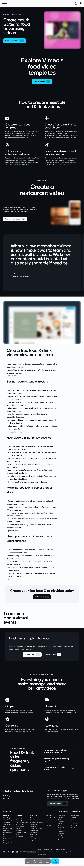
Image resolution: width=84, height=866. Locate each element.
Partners (60, 840)
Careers (73, 818)
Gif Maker (19, 831)
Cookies (72, 852)
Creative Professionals (37, 822)
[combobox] (31, 852)
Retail (32, 837)
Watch (60, 836)
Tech (31, 841)
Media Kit (61, 838)
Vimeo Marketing (49, 821)
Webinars (6, 831)
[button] (75, 3)
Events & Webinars (61, 826)
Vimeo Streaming (49, 825)
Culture (73, 820)
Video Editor (7, 822)
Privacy (45, 852)
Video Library (7, 833)
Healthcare (33, 834)
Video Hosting (7, 820)
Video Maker (7, 824)
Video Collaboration (7, 838)
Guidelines (61, 834)
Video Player (7, 818)
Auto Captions (20, 824)
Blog (59, 829)
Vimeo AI (6, 835)
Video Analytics (8, 841)
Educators (33, 824)
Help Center (61, 816)
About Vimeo (75, 816)
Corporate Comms (36, 828)
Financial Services (35, 839)
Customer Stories (61, 822)
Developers (61, 831)
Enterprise (33, 818)
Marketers (33, 826)
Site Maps (74, 828)
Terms (39, 852)
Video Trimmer (20, 826)
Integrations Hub (8, 843)
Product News (75, 826)
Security (18, 828)
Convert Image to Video (21, 833)
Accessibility (42, 854)
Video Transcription (22, 822)
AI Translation (20, 837)
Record (5, 826)
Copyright (65, 852)
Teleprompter (20, 820)
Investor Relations (74, 823)
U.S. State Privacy (55, 852)
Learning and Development (34, 831)
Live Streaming (7, 828)
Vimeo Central (50, 818)
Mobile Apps (20, 818)
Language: (23, 852)
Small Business (34, 820)
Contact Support (60, 818)
